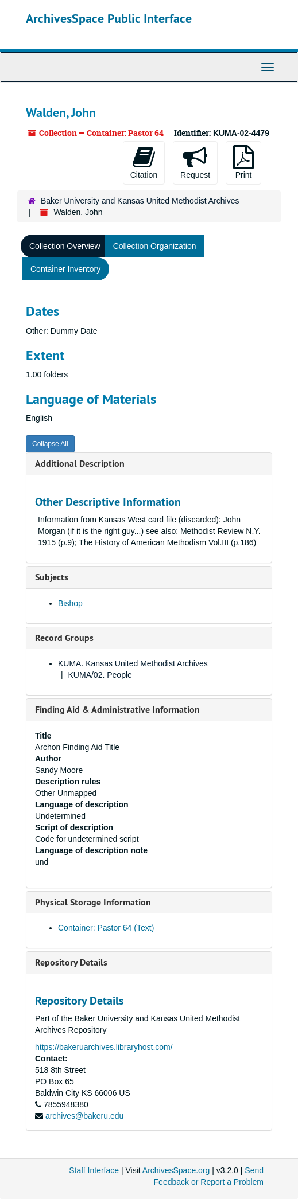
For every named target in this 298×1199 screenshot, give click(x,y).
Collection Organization (154, 246)
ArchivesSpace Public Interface (109, 18)
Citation (143, 162)
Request (195, 162)
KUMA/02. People (100, 674)
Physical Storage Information (93, 902)
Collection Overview (64, 246)
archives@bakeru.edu (84, 1115)
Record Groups (64, 638)
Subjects (51, 577)
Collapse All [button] (50, 444)
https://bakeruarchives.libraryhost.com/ (104, 1047)
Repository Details (71, 962)
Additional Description (80, 464)
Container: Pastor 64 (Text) (106, 927)
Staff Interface (94, 1170)
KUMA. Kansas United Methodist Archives (133, 663)
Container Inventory (65, 269)
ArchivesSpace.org (176, 1170)
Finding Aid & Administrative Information (117, 710)
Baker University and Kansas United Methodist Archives (140, 200)
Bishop (70, 603)
